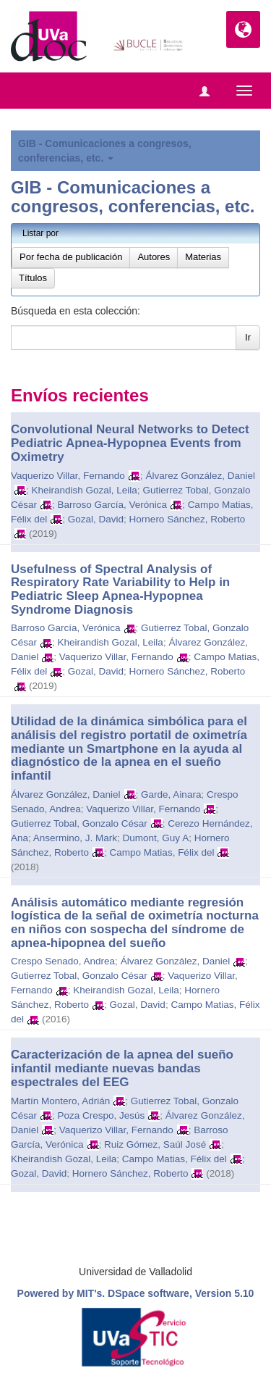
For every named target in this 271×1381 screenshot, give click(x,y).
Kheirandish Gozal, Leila (84, 490)
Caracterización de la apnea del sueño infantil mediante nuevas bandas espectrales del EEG (122, 1068)
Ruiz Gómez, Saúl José (155, 1144)
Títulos (33, 277)
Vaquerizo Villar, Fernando (68, 475)
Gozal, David (96, 519)
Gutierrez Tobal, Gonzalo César (79, 823)
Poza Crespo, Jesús (101, 1115)
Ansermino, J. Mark (75, 838)
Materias (203, 256)
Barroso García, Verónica (113, 504)
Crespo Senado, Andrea (63, 961)
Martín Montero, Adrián (60, 1101)
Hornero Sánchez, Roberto (187, 519)
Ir (248, 337)
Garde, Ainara (171, 794)
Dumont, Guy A (156, 838)
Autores (153, 256)
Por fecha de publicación (71, 256)
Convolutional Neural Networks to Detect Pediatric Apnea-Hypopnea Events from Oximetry (130, 442)
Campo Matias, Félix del (162, 852)
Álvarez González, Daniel (200, 475)
